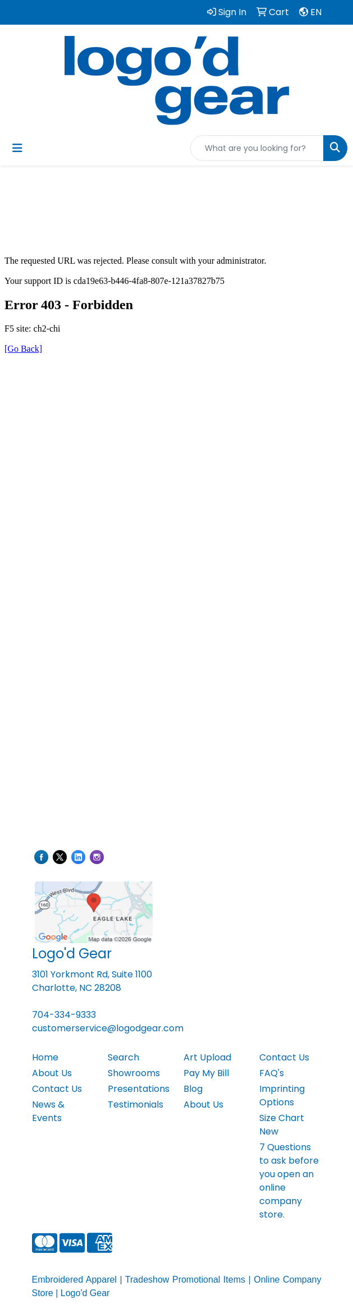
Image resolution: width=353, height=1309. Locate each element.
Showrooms (134, 1073)
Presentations (138, 1088)
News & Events (48, 1111)
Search (123, 1057)
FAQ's (271, 1073)
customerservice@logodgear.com (108, 1028)
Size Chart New (281, 1124)
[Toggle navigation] (17, 148)
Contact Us (57, 1088)
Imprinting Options (282, 1095)
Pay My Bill (206, 1073)
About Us (52, 1073)
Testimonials (135, 1104)
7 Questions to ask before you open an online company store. (289, 1181)
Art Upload (207, 1057)
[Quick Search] (257, 148)
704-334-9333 (64, 1014)
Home (45, 1057)
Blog (193, 1088)
